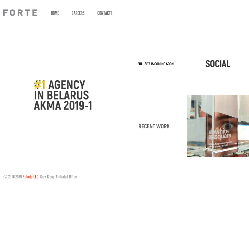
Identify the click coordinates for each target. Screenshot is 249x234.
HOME (55, 13)
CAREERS (78, 13)
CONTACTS (105, 13)
